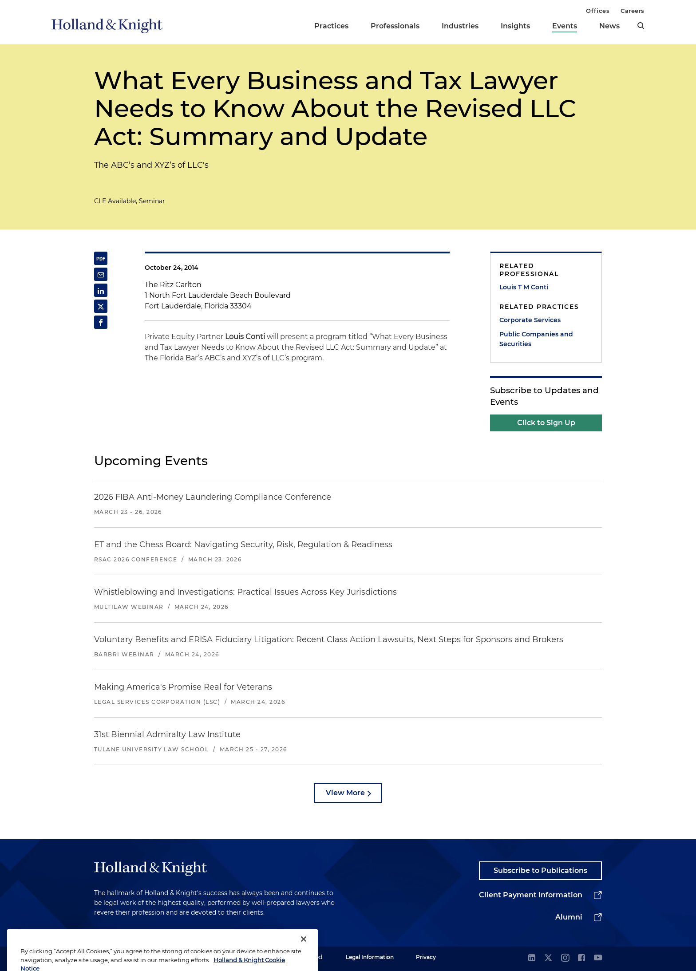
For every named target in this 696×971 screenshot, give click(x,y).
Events (564, 26)
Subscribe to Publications (540, 870)
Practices (331, 26)
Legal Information (370, 957)
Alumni (568, 917)
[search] (641, 25)
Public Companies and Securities (536, 339)
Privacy (426, 957)
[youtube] (598, 958)
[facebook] (581, 958)
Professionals (395, 26)
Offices (597, 10)
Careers (633, 10)
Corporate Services (530, 320)
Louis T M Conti (523, 287)
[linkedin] (531, 958)
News (609, 26)
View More (345, 793)
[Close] (303, 957)
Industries (460, 26)
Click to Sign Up (546, 422)
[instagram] (565, 958)
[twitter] (548, 958)
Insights (515, 26)
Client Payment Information (530, 895)
